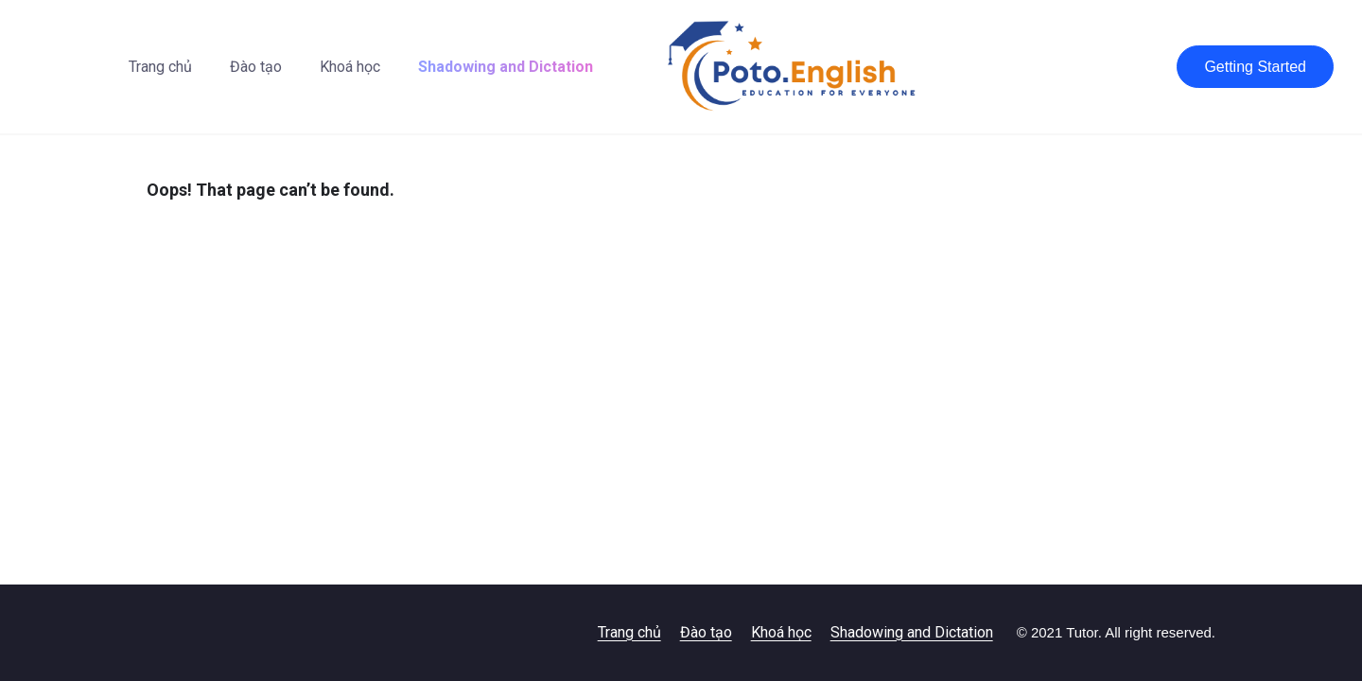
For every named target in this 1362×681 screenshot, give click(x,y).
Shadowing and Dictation (505, 67)
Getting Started (1255, 67)
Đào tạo (256, 67)
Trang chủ (160, 67)
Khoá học (350, 67)
